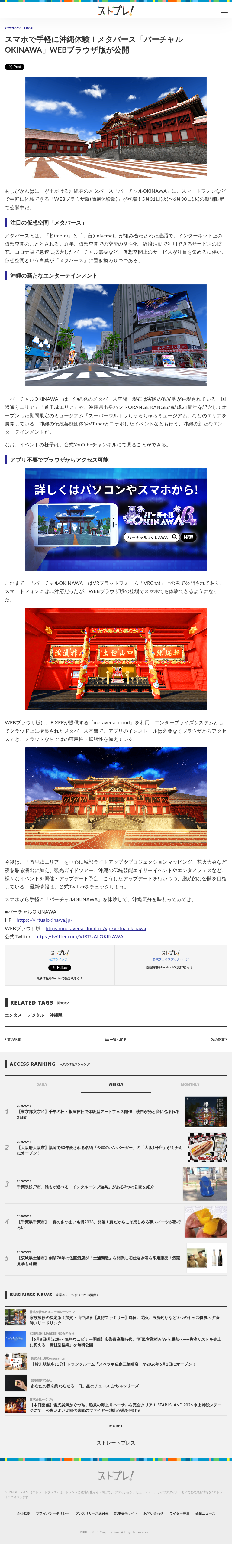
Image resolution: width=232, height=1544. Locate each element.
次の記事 (219, 1039)
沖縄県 (56, 1015)
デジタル (35, 1015)
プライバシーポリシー (52, 1513)
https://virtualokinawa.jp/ (45, 920)
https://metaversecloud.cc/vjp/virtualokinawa (96, 928)
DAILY (41, 1084)
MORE (116, 1425)
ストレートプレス (116, 1442)
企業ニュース (205, 1513)
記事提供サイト (125, 1513)
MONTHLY (190, 1084)
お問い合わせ (153, 1513)
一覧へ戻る (115, 1039)
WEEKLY (115, 1084)
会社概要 (23, 1513)
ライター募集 (179, 1513)
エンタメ (13, 1015)
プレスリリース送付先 (92, 1513)
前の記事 (13, 1039)
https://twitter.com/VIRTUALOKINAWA (79, 936)
